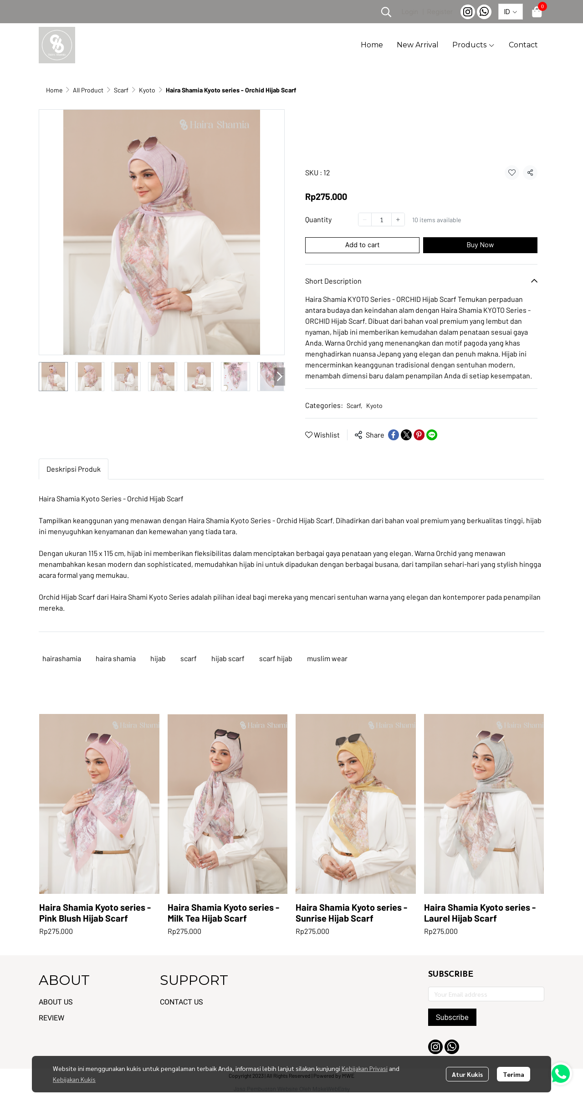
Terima (513, 1074)
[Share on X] (406, 434)
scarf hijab (275, 658)
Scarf (121, 90)
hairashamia (61, 658)
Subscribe (452, 1017)
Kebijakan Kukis (74, 1079)
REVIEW (51, 1018)
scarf (188, 658)
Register (440, 11)
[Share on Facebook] (393, 434)
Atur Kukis (467, 1074)
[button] (386, 12)
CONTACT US (181, 1002)
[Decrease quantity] (364, 219)
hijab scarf (228, 658)
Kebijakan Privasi (365, 1068)
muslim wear (327, 658)
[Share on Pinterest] (419, 434)
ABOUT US (56, 1002)
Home (54, 90)
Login (410, 11)
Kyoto (147, 90)
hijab (158, 658)
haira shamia (116, 658)
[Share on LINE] (431, 434)
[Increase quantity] (398, 219)
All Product (88, 90)
